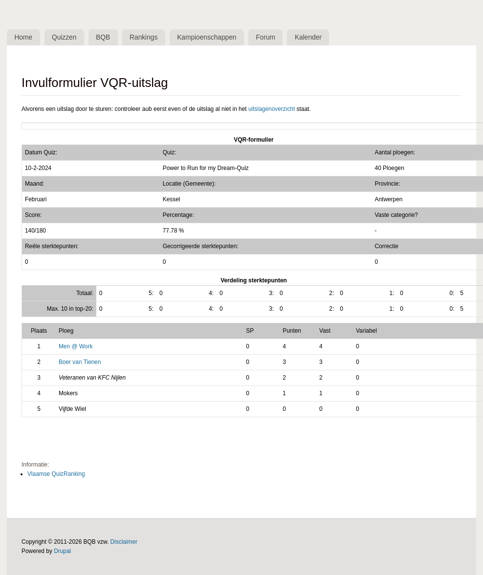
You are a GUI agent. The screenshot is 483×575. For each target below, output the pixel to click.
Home (24, 37)
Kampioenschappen (212, 37)
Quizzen (66, 37)
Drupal (62, 551)
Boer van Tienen (80, 362)
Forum (272, 37)
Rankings (148, 37)
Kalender (316, 37)
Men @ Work (75, 346)
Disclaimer (124, 542)
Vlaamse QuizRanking (56, 474)
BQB (106, 37)
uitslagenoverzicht (271, 109)
